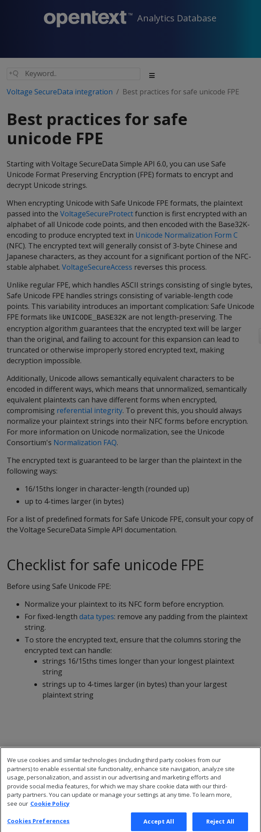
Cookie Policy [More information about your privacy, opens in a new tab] (49, 808)
